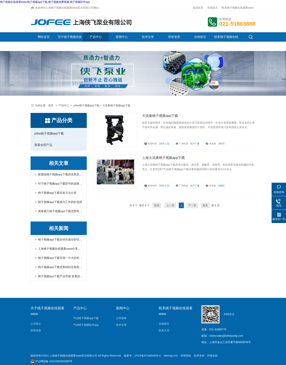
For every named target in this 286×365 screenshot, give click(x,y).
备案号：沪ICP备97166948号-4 (142, 355)
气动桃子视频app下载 (86, 318)
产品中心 (96, 36)
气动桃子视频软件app (86, 324)
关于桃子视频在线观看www (70, 41)
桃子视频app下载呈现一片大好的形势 (60, 257)
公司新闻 (121, 318)
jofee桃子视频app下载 (86, 105)
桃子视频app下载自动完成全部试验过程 (60, 239)
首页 (51, 105)
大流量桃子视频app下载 (160, 116)
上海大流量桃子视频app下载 (163, 158)
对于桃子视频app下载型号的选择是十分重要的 (60, 183)
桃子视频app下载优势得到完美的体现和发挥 (60, 267)
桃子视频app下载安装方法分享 (57, 192)
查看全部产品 (43, 144)
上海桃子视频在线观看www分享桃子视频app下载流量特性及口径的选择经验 (60, 248)
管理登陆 (185, 355)
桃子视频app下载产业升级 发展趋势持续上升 (60, 276)
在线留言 (212, 7)
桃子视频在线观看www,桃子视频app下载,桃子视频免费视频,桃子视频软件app (45, 1)
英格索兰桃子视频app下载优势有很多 (60, 211)
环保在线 (212, 355)
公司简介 (36, 323)
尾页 (205, 205)
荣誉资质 (174, 36)
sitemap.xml (171, 355)
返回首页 (198, 7)
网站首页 (44, 36)
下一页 (192, 205)
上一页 (170, 205)
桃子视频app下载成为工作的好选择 (60, 202)
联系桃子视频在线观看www (238, 7)
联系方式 (164, 330)
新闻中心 (122, 36)
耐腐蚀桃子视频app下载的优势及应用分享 (60, 174)
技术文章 (148, 36)
